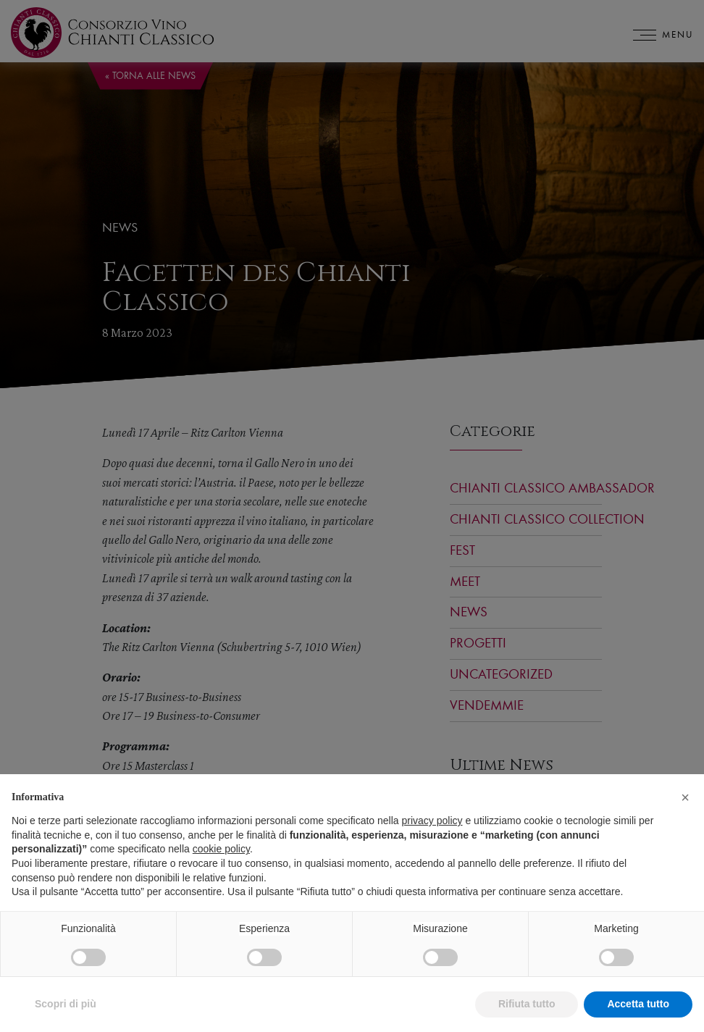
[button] (685, 814)
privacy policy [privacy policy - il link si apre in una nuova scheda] (432, 838)
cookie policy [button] (221, 867)
